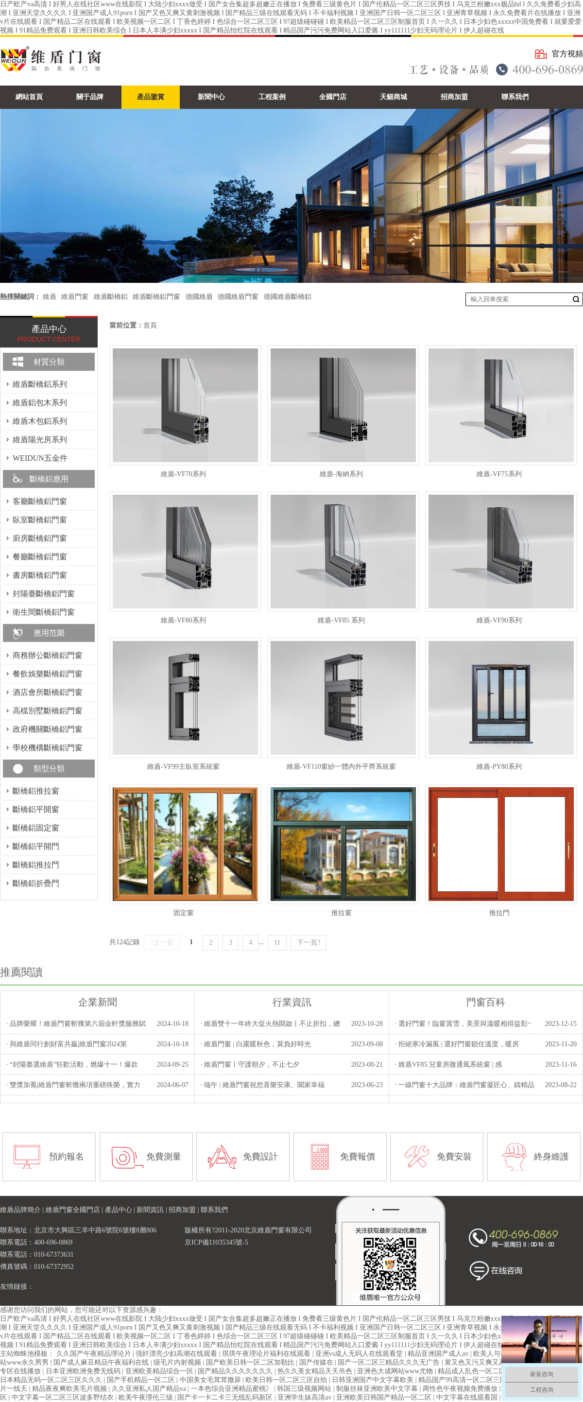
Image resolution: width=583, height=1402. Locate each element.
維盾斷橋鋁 (111, 296)
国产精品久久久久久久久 (236, 1371)
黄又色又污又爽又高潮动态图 (490, 1362)
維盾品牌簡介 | (23, 1209)
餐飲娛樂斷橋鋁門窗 (48, 674)
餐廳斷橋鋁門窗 (40, 557)
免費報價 (357, 1156)
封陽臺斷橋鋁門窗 (44, 593)
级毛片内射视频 (178, 1362)
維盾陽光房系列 (40, 439)
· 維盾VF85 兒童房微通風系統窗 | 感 (448, 1064)
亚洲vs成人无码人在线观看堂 (360, 1353)
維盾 (49, 296)
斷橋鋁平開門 (36, 846)
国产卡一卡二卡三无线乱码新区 (225, 1397)
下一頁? (308, 942)
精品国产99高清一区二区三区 (463, 1380)
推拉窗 (341, 913)
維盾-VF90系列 (499, 620)
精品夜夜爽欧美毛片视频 (70, 1388)
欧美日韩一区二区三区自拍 (287, 1380)
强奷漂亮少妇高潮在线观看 (177, 1353)
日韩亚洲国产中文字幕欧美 (373, 1380)
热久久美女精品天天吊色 (315, 1371)
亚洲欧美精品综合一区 (160, 1371)
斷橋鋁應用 (49, 479)
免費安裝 (454, 1156)
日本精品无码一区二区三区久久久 (52, 1380)
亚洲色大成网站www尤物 (396, 1371)
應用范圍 (49, 633)
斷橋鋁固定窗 (36, 828)
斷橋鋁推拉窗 (36, 791)
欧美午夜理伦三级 (147, 1397)
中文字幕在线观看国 (467, 1397)
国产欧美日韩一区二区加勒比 (251, 1362)
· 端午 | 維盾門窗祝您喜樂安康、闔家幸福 (263, 1085)
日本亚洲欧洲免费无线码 (84, 1371)
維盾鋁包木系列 (40, 402)
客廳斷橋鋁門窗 (40, 501)
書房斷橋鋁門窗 (40, 575)
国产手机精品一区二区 (142, 1380)
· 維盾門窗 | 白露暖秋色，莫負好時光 (256, 1044)
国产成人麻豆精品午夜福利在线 (102, 1362)
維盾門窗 (74, 296)
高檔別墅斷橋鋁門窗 (48, 711)
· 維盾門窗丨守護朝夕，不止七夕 (250, 1064)
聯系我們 (214, 1209)
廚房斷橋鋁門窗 (40, 538)
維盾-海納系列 (341, 474)
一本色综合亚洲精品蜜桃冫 (232, 1388)
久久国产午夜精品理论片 (94, 1353)
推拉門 (499, 913)
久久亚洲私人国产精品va (150, 1388)
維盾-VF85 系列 (341, 620)
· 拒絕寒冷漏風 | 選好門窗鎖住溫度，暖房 (457, 1044)
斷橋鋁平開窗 (36, 809)
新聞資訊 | (153, 1209)
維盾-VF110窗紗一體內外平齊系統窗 (341, 766)
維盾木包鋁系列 (40, 421)
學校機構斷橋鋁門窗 (48, 748)
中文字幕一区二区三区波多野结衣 (64, 1397)
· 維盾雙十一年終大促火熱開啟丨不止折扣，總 (270, 1023)
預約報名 (66, 1156)
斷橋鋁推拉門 (36, 865)
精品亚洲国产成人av (439, 1353)
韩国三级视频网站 (305, 1388)
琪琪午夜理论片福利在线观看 (267, 1353)
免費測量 (163, 1156)
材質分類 (49, 362)
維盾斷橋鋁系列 (40, 384)
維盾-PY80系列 (499, 766)
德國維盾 (199, 296)
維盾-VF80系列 (183, 620)
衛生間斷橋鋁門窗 (44, 612)
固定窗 (183, 913)
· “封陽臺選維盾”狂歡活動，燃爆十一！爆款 (72, 1064)
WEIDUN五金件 (40, 458)
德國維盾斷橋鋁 (287, 296)
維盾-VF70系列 (183, 474)
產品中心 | (121, 1209)
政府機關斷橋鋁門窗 (48, 729)
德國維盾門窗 (238, 296)
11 (277, 942)
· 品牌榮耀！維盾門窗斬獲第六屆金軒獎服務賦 (76, 1023)
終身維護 (551, 1156)
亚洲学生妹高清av (305, 1397)
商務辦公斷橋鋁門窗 (48, 655)
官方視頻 (567, 54)
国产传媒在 (317, 1362)
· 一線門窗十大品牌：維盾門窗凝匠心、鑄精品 (464, 1085)
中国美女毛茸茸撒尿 (211, 1380)
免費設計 (260, 1156)
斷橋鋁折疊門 (36, 883)
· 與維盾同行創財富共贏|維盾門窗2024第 (66, 1044)
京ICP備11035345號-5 (216, 1242)
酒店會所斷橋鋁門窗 (48, 692)
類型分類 (49, 768)
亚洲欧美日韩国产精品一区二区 (384, 1397)
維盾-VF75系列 (499, 474)
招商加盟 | (185, 1209)
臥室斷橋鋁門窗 (40, 520)
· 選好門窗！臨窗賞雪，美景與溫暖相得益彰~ (463, 1023)
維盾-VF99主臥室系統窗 (183, 766)
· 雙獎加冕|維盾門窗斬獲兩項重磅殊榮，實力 (73, 1085)
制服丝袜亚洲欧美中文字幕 (378, 1388)
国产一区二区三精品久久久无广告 (390, 1362)
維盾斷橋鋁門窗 (156, 296)
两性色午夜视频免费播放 (461, 1388)
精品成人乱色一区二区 (473, 1371)
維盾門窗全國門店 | (75, 1209)
